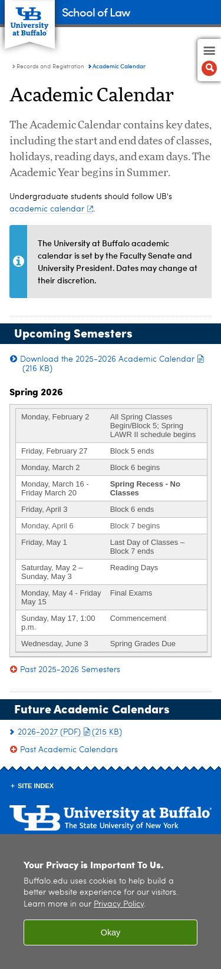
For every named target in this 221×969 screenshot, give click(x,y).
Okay (111, 932)
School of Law (96, 11)
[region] (110, 901)
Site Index (36, 785)
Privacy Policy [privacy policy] (119, 904)
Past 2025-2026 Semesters (70, 670)
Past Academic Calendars (69, 750)
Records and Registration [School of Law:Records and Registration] (50, 67)
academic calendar (51, 209)
